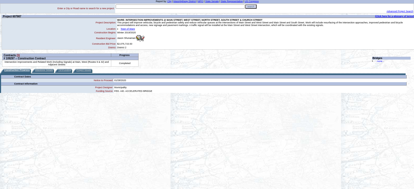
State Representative (232, 1)
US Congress (252, 1)
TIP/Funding (64, 70)
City (169, 1)
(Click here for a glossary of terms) (394, 16)
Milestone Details (44, 70)
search (250, 6)
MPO (200, 1)
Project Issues (83, 70)
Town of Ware (128, 29)
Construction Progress (17, 70)
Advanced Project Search (399, 11)
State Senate (212, 1)
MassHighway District (184, 1)
